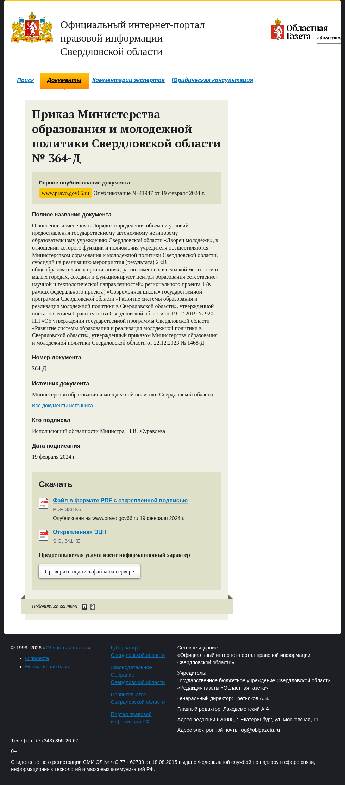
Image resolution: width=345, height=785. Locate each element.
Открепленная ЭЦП (79, 532)
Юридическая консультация (212, 80)
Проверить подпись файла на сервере (89, 571)
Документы (64, 80)
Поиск (25, 80)
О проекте (37, 658)
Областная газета (66, 648)
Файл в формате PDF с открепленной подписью (120, 500)
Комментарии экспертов (128, 80)
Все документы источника (62, 405)
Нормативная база (47, 667)
